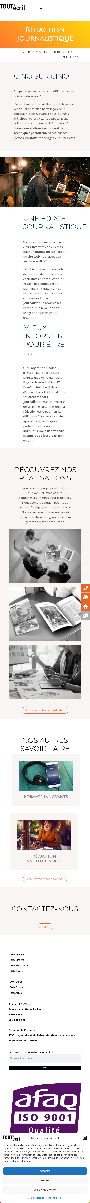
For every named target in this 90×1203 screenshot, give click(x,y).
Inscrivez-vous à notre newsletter (31, 1052)
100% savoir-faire (39, 52)
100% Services (17, 971)
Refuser (45, 1180)
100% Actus (15, 992)
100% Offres (15, 981)
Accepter (45, 1170)
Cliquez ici (45, 927)
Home (22, 52)
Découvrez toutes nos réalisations (45, 710)
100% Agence (16, 954)
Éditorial (59, 52)
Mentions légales (36, 1197)
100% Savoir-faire (18, 965)
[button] (85, 1138)
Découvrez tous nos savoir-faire (45, 879)
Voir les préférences (45, 1189)
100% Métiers (16, 959)
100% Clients (16, 987)
